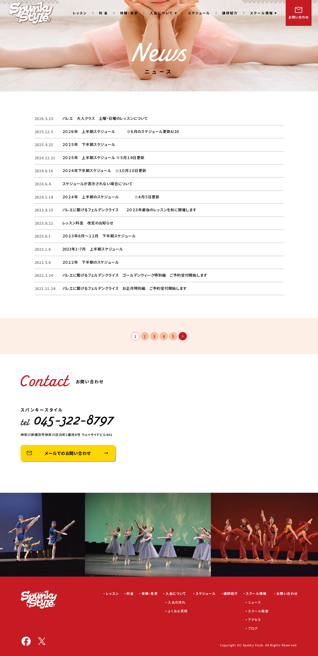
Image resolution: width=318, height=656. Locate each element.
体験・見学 (129, 13)
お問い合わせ (298, 17)
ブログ (253, 628)
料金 (130, 593)
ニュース (254, 602)
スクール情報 (261, 13)
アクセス (254, 619)
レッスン (80, 13)
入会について (161, 13)
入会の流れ (176, 602)
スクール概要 (258, 611)
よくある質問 (178, 611)
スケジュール (199, 13)
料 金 (103, 13)
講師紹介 (230, 13)
